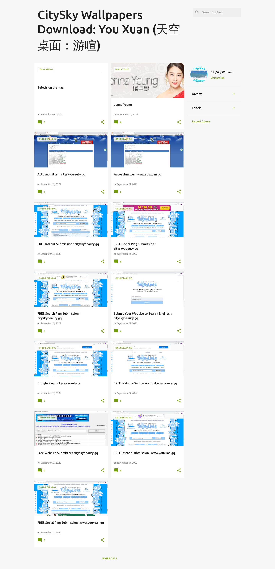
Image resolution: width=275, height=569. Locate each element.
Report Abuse (201, 121)
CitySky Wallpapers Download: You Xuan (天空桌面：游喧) (108, 30)
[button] (102, 122)
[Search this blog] (221, 12)
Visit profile (217, 77)
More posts (109, 558)
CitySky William (222, 72)
